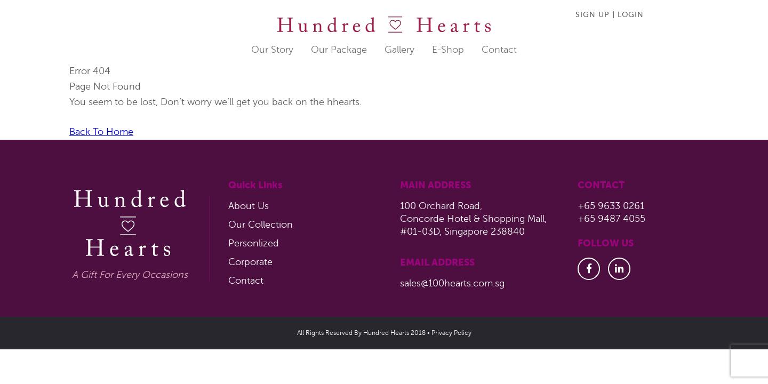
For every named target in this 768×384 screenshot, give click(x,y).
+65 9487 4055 (611, 218)
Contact (499, 49)
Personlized (253, 243)
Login (631, 15)
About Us (248, 206)
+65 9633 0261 (611, 206)
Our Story (272, 49)
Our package (339, 49)
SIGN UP (592, 15)
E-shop (448, 49)
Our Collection (260, 224)
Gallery (399, 49)
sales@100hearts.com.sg (452, 283)
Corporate (250, 262)
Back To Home (101, 131)
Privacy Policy (451, 333)
